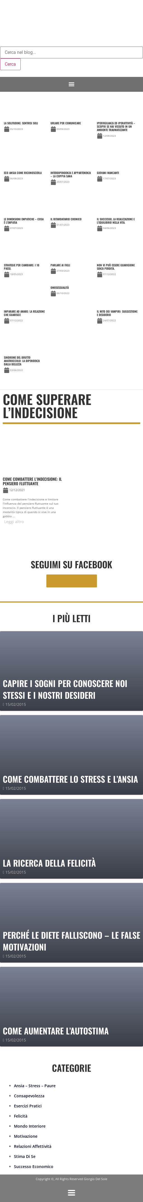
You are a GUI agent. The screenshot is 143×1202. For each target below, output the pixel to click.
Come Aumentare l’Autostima (56, 1030)
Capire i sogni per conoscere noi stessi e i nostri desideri (65, 689)
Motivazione (25, 1136)
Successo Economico (33, 1166)
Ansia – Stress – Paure (35, 1085)
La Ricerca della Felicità (49, 863)
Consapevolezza (29, 1095)
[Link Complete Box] (118, 119)
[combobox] (71, 52)
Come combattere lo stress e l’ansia (70, 779)
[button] (71, 84)
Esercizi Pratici (28, 1106)
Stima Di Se (24, 1156)
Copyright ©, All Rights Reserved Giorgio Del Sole (71, 1179)
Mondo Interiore (30, 1126)
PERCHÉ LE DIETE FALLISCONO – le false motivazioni (71, 941)
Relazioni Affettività (32, 1146)
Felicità (20, 1116)
